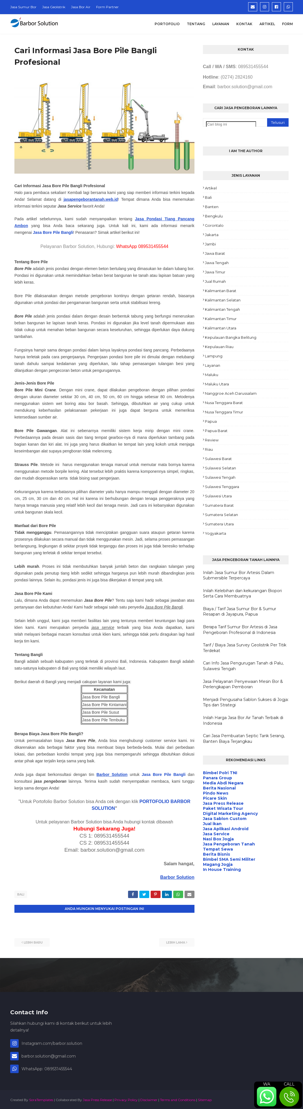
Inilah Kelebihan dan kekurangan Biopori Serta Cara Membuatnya (242, 593)
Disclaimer (148, 1099)
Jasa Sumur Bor (23, 7)
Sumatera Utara (219, 524)
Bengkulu (214, 216)
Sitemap (205, 1099)
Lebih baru (33, 941)
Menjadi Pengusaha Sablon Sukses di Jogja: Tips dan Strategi (246, 702)
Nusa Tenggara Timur (224, 412)
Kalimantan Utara (220, 328)
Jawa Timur (215, 272)
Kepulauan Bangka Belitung (230, 337)
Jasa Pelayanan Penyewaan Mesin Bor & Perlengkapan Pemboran (243, 684)
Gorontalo (214, 225)
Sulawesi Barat (218, 458)
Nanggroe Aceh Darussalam (231, 393)
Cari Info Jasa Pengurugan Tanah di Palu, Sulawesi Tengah (243, 666)
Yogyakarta (215, 533)
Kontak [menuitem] (244, 24)
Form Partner (107, 7)
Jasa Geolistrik (53, 7)
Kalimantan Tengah (222, 309)
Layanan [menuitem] (220, 24)
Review (211, 440)
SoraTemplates (41, 1099)
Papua (211, 421)
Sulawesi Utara (218, 496)
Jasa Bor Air (80, 7)
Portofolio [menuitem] (167, 24)
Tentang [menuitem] (196, 24)
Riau (209, 449)
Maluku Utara (217, 384)
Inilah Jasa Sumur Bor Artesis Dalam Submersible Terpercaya (238, 575)
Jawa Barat (215, 253)
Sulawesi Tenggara (222, 486)
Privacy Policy (126, 1099)
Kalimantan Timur (221, 318)
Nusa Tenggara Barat (224, 402)
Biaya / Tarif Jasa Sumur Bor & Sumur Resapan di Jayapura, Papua (239, 611)
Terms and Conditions (177, 1099)
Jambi (210, 244)
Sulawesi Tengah (220, 477)
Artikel (211, 188)
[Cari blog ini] (231, 124)
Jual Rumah (215, 281)
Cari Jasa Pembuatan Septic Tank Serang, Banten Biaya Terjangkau (244, 738)
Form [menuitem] (287, 24)
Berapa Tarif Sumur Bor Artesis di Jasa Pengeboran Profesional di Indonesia (240, 629)
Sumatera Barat (219, 505)
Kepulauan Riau (219, 346)
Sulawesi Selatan (220, 468)
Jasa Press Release (97, 1099)
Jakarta (211, 234)
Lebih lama (175, 941)
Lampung (213, 356)
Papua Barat (216, 430)
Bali (20, 894)
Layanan (212, 365)
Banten (211, 206)
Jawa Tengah (217, 262)
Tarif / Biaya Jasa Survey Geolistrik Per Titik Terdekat (244, 647)
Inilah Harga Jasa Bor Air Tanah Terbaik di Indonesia (243, 720)
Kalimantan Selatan (223, 300)
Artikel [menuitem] (267, 24)
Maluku (211, 374)
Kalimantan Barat (220, 290)
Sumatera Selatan (221, 514)
